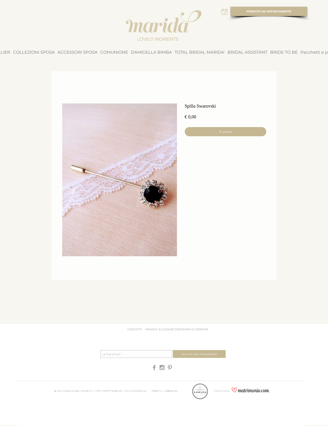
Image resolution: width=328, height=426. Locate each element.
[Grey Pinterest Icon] (169, 367)
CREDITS (157, 391)
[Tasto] (69, 10)
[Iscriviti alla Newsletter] (199, 354)
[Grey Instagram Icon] (162, 367)
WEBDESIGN (171, 391)
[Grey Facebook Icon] (154, 367)
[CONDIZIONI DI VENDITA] (190, 329)
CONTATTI (134, 329)
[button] (34, 52)
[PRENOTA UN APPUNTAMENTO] (269, 11)
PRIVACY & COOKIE (160, 329)
